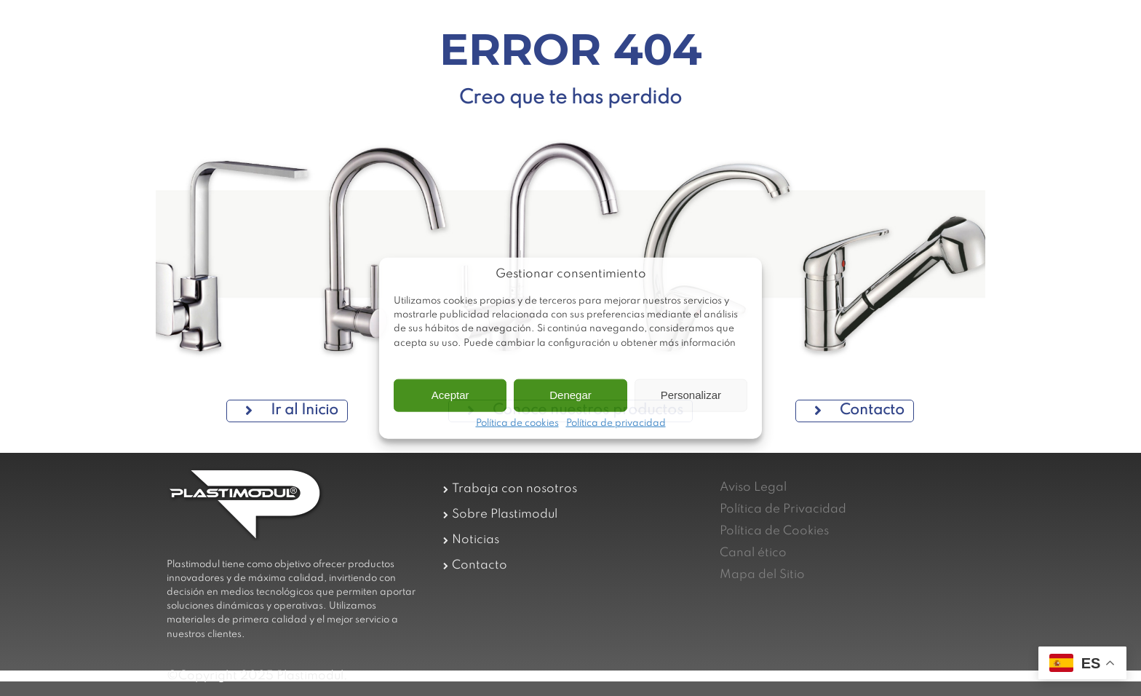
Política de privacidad (616, 423)
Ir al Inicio (291, 410)
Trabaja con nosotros (514, 489)
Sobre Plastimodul (504, 514)
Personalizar (691, 395)
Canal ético (753, 553)
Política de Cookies (774, 531)
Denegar (570, 395)
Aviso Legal (753, 487)
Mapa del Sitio (762, 575)
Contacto (859, 410)
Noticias (475, 540)
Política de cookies (517, 423)
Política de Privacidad (783, 509)
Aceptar (450, 395)
